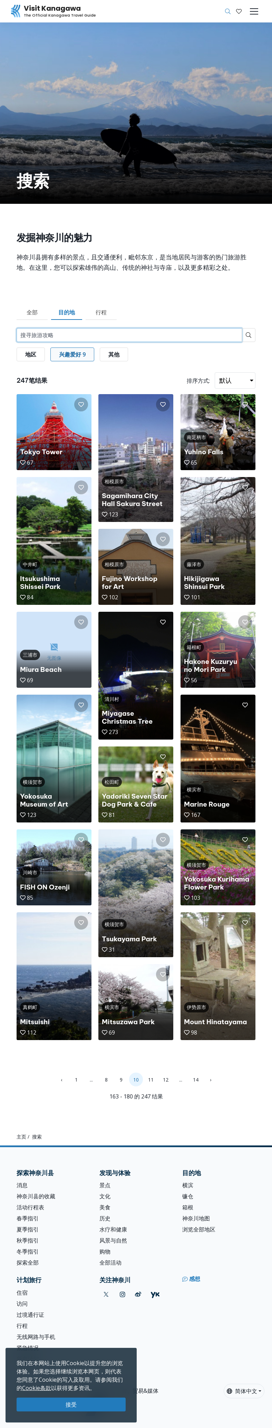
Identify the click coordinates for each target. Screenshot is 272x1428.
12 (165, 1079)
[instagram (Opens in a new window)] (122, 1294)
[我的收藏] (238, 11)
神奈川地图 (196, 1218)
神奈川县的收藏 (36, 1196)
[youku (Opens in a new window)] (155, 1294)
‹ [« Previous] (61, 1079)
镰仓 (187, 1196)
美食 (104, 1207)
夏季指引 (28, 1229)
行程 (101, 312)
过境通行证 (30, 1314)
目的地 (66, 312)
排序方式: (198, 380)
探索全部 (28, 1262)
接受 (71, 1404)
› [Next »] (210, 1079)
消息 (22, 1185)
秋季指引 (28, 1240)
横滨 (187, 1185)
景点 (104, 1185)
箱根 (187, 1207)
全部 (32, 312)
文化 (104, 1196)
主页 (21, 1136)
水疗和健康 (113, 1229)
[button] (239, 11)
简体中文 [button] (242, 1391)
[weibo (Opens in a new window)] (138, 1294)
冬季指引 (28, 1251)
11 (151, 1079)
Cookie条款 (36, 1388)
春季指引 (28, 1218)
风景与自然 (113, 1240)
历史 (104, 1218)
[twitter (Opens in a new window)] (106, 1294)
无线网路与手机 (36, 1337)
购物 (104, 1251)
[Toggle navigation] (254, 11)
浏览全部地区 (198, 1229)
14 (195, 1079)
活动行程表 (30, 1207)
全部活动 (110, 1262)
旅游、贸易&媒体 (137, 1390)
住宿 (22, 1292)
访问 (22, 1303)
